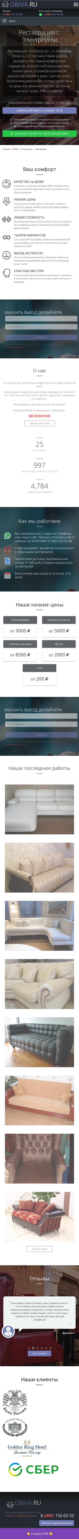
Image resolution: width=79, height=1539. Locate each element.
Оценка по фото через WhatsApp (39, 134)
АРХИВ (15, 149)
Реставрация (26, 149)
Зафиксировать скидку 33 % (39, 110)
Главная (6, 149)
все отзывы (39, 1353)
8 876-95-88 (51, 14)
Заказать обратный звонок (56, 1523)
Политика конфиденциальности (21, 1515)
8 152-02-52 (12, 14)
